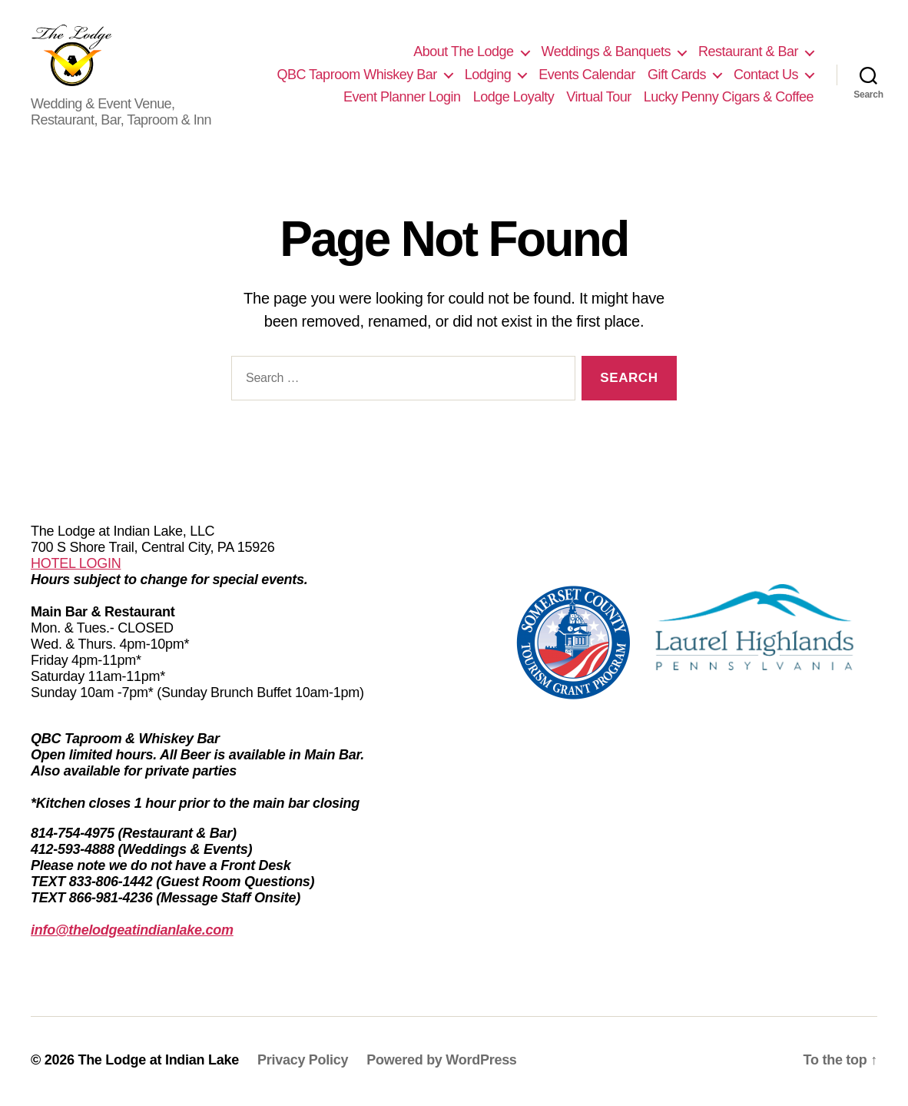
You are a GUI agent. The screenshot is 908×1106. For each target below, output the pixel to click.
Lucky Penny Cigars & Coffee (729, 98)
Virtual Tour (598, 98)
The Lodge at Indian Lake (158, 1062)
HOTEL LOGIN (76, 565)
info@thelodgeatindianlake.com (132, 932)
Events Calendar (587, 75)
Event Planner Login (402, 98)
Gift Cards (677, 75)
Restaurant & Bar (748, 53)
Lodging (488, 75)
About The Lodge (463, 53)
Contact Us (766, 75)
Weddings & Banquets (606, 53)
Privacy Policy (302, 1062)
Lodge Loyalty (514, 98)
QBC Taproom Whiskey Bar (356, 75)
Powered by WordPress (441, 1062)
